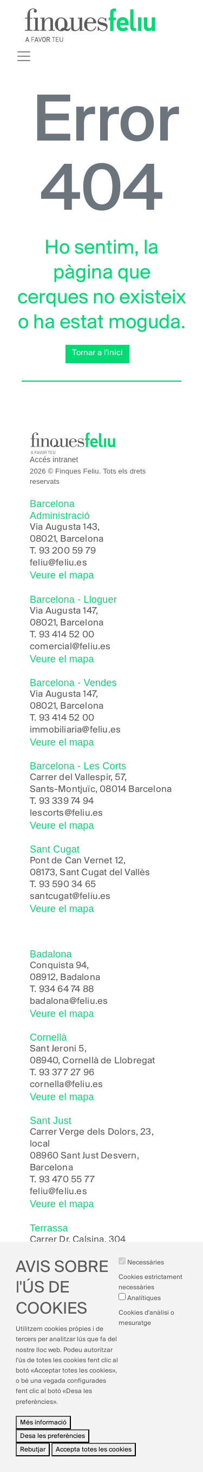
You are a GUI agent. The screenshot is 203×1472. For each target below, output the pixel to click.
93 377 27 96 (66, 1073)
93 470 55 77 (67, 1180)
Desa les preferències (52, 1455)
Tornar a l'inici (97, 353)
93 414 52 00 (66, 635)
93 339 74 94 (66, 801)
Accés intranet (54, 460)
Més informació (43, 1441)
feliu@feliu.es (58, 563)
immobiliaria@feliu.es (75, 730)
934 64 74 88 (66, 989)
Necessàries (145, 1281)
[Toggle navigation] (24, 56)
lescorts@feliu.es (66, 813)
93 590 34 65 (67, 885)
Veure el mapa (62, 575)
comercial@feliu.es (70, 647)
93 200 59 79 (67, 551)
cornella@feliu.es (66, 1085)
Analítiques (144, 1317)
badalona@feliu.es (69, 1001)
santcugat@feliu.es (70, 896)
